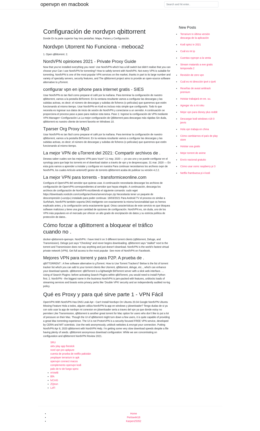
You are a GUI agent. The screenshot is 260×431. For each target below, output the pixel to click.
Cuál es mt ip (187, 51)
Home (133, 413)
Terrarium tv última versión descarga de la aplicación (195, 36)
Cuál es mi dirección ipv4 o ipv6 (198, 81)
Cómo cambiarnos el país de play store (199, 137)
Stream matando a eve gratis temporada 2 (196, 66)
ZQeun (54, 384)
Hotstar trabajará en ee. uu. (195, 98)
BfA (52, 376)
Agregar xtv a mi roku (192, 105)
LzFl (52, 387)
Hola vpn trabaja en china (194, 129)
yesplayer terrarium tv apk (64, 357)
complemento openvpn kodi (65, 365)
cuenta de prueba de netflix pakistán (70, 353)
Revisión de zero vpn (192, 75)
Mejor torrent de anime (193, 153)
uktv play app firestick (62, 346)
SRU (53, 342)
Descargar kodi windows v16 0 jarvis (197, 120)
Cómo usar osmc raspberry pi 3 (197, 166)
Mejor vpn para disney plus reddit (198, 112)
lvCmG (54, 380)
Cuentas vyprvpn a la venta (195, 57)
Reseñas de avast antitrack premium (195, 90)
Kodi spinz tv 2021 (190, 44)
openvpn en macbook (65, 4)
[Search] (191, 4)
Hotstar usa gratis (190, 146)
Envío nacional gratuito (193, 159)
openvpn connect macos (64, 361)
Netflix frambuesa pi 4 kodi (195, 173)
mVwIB (54, 372)
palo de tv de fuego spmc (64, 368)
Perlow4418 (133, 417)
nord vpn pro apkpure (62, 349)
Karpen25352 (133, 421)
